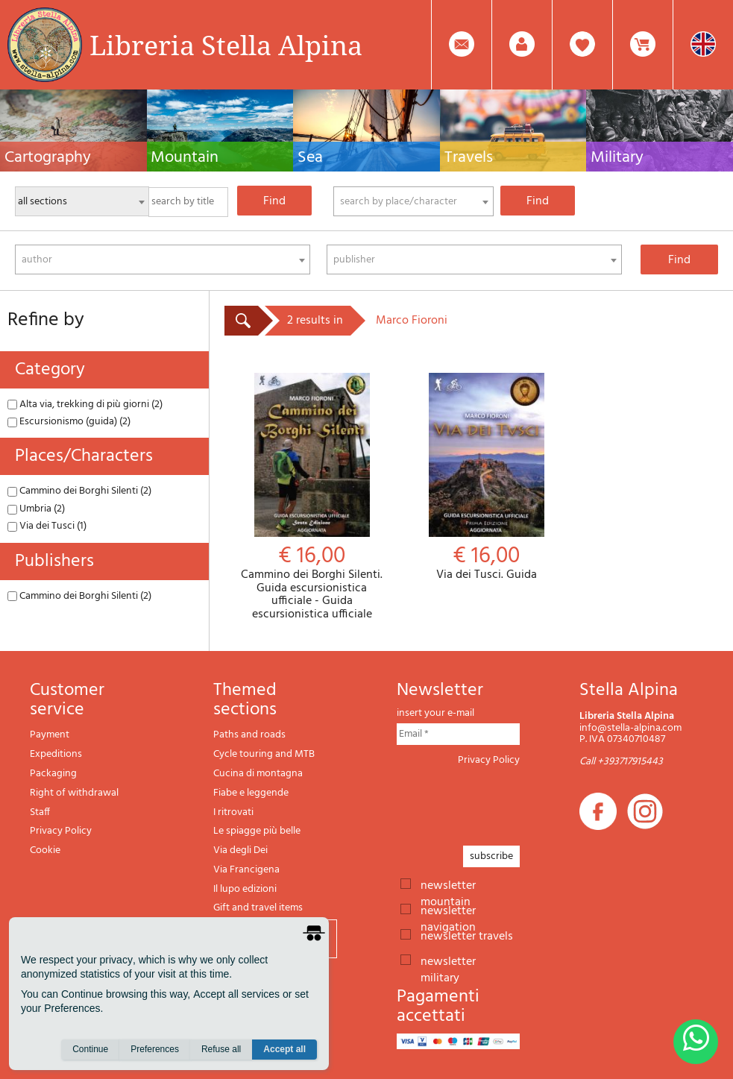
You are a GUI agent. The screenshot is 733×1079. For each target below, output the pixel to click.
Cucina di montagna (258, 773)
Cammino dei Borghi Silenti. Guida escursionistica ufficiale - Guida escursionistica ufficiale (311, 497)
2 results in (315, 320)
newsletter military (448, 960)
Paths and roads (249, 735)
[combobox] (413, 201)
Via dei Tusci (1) (46, 526)
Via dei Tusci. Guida (486, 477)
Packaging (53, 773)
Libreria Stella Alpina (225, 45)
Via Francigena (246, 870)
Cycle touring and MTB (264, 754)
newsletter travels (467, 935)
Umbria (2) (36, 509)
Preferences (154, 1050)
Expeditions (56, 754)
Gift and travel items (258, 908)
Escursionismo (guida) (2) (68, 421)
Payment (49, 735)
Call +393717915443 (621, 761)
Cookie (45, 850)
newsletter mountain (448, 884)
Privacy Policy (61, 831)
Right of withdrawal (74, 793)
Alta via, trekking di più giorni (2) (85, 404)
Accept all (284, 1050)
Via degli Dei (240, 850)
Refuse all (221, 1050)
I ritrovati (233, 812)
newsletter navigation (448, 910)
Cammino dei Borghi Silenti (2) (79, 491)
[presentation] (510, 802)
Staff (40, 812)
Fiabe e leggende (251, 793)
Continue (90, 1050)
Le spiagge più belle (257, 831)
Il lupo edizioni (245, 889)
